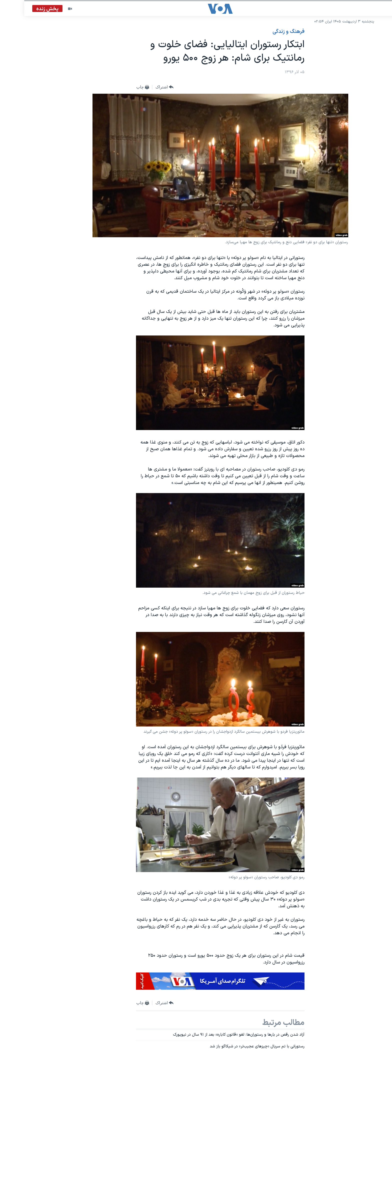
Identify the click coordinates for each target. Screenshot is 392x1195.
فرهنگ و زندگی (264, 32)
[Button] (140, 87)
